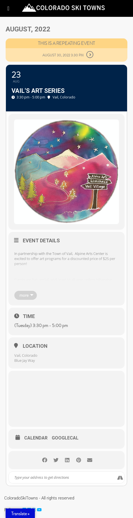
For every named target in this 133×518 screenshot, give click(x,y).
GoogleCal (65, 438)
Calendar (36, 438)
